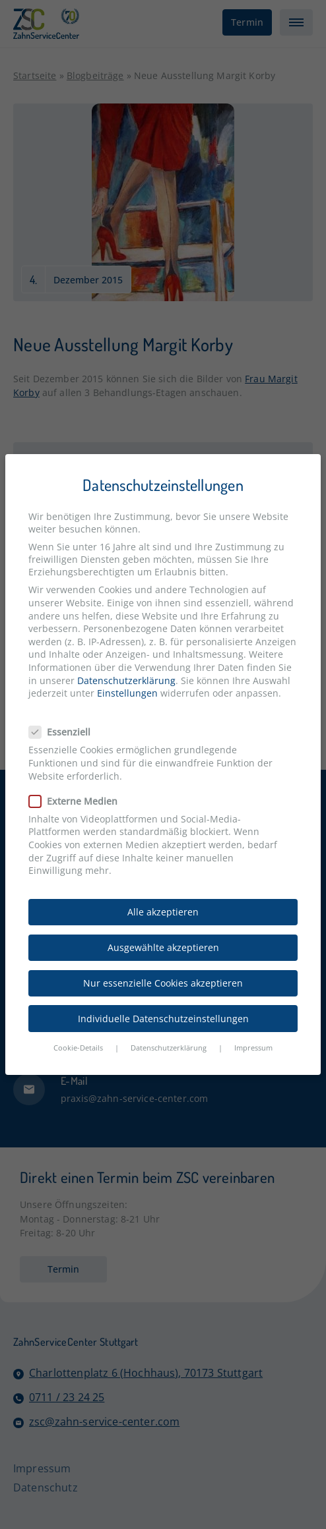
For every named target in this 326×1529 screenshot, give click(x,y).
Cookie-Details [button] (78, 1048)
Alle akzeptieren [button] (163, 912)
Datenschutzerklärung (126, 680)
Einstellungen (127, 693)
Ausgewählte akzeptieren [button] (163, 947)
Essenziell (65, 732)
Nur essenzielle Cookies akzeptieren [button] (163, 983)
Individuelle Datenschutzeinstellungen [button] (163, 1018)
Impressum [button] (253, 1048)
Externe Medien (78, 801)
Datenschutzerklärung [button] (169, 1048)
